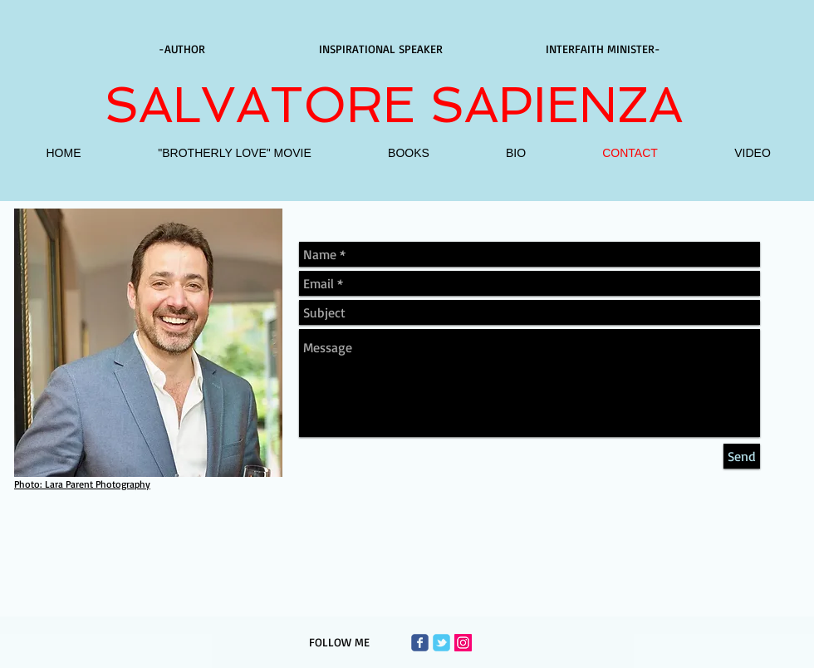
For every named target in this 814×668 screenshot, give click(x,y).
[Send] (741, 456)
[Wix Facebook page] (420, 642)
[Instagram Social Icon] (463, 642)
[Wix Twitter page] (441, 642)
